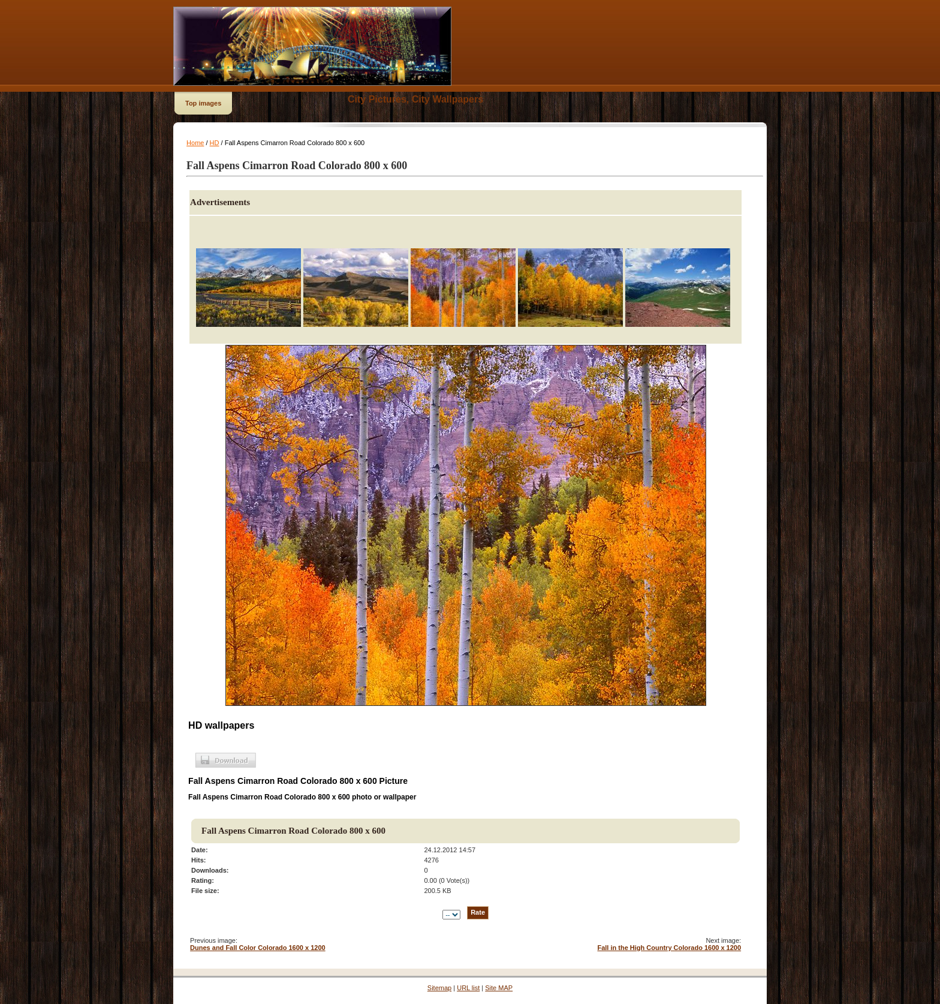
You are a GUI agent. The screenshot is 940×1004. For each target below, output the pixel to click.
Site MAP (499, 987)
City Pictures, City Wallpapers (415, 99)
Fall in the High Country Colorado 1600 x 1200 (669, 947)
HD (214, 142)
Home (195, 142)
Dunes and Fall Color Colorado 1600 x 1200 (258, 947)
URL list (468, 987)
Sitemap (439, 987)
